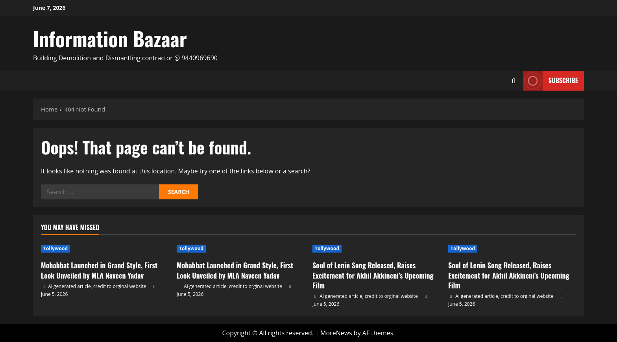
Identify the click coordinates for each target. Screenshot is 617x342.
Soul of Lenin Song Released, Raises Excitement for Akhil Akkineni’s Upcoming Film (373, 275)
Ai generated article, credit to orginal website (97, 286)
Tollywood (55, 248)
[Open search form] (513, 80)
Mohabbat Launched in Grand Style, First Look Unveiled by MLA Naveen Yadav (99, 270)
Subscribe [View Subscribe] (550, 81)
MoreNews (336, 333)
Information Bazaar (110, 38)
